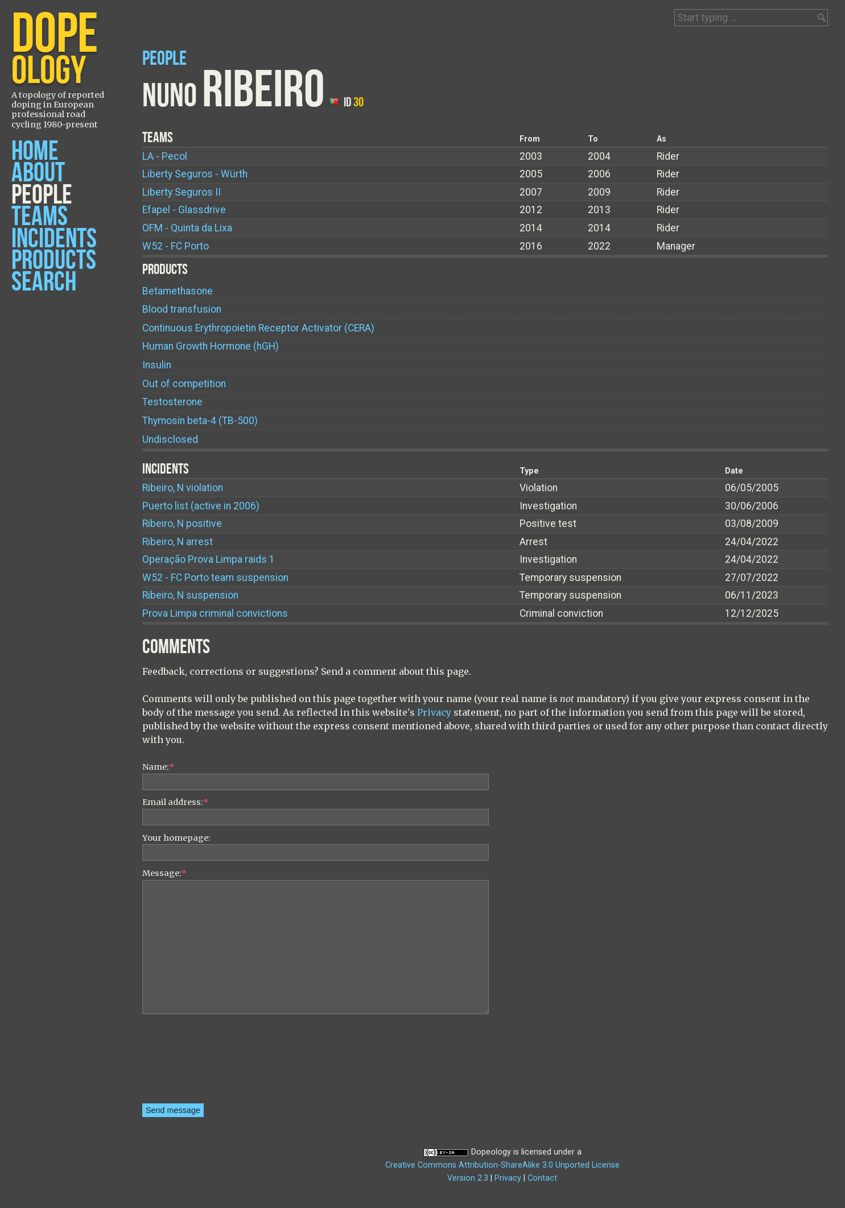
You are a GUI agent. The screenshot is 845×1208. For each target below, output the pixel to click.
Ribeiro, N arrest (177, 541)
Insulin (156, 365)
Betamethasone (177, 291)
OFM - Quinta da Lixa (187, 228)
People (41, 195)
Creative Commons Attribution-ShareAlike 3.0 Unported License (502, 1165)
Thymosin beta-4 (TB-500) (200, 420)
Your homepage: (176, 838)
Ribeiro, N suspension (190, 595)
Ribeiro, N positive (182, 523)
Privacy (434, 712)
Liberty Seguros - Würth (195, 174)
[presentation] (189, 1062)
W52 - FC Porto (175, 246)
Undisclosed (170, 439)
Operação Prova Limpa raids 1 (208, 559)
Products (53, 260)
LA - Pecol (164, 156)
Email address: (175, 802)
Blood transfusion (181, 309)
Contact (542, 1178)
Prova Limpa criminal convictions (215, 613)
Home (35, 151)
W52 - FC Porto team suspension (215, 577)
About (38, 173)
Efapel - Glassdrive (184, 209)
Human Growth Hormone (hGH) (210, 346)
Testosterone (172, 402)
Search (43, 282)
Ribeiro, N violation (182, 487)
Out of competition (184, 383)
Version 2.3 (467, 1178)
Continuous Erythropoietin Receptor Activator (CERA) (258, 328)
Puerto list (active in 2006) (200, 506)
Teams (39, 217)
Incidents (54, 239)
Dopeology (491, 1152)
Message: (164, 873)
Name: (158, 767)
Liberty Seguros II (181, 192)
